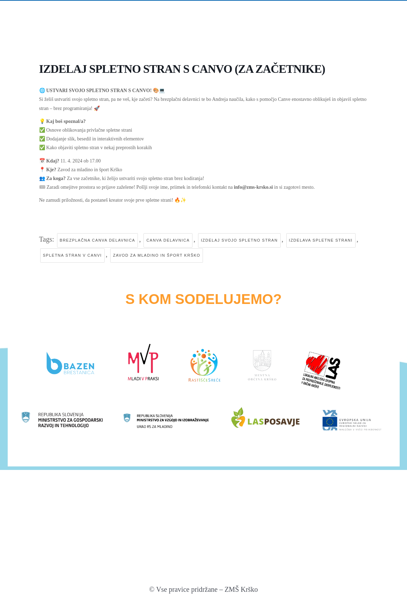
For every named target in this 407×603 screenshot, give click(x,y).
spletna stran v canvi (72, 255)
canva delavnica (168, 240)
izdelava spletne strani (321, 240)
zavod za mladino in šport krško (156, 255)
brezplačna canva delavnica (97, 240)
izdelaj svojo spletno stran (239, 240)
